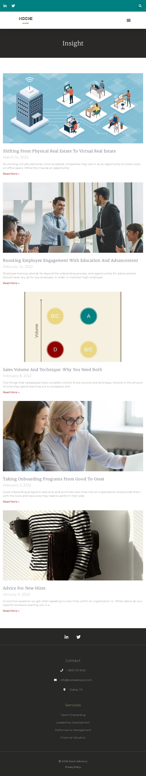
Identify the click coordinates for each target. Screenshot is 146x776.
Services (73, 705)
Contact (73, 661)
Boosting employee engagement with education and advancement (70, 260)
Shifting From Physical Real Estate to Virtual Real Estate (59, 151)
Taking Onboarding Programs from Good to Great (54, 478)
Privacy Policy (73, 767)
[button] (140, 6)
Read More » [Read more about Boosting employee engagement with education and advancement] (11, 283)
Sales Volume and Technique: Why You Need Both (52, 369)
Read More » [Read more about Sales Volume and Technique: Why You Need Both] (11, 392)
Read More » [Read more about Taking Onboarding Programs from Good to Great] (11, 501)
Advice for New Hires (24, 588)
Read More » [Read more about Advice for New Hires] (11, 611)
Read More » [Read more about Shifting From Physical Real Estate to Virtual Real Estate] (11, 173)
